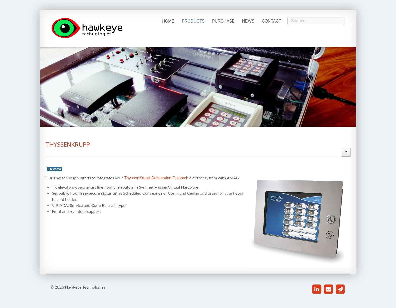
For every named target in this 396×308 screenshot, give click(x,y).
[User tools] (346, 152)
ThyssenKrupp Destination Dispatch (156, 178)
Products (193, 21)
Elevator (54, 169)
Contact (271, 21)
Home (168, 21)
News (248, 21)
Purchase (223, 21)
